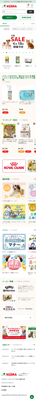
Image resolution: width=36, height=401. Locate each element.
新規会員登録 (26, 17)
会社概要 (3, 390)
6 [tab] (19, 52)
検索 (30, 12)
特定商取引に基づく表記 (8, 386)
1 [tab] (3, 52)
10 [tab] (32, 52)
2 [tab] (6, 52)
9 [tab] (29, 52)
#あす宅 (6, 29)
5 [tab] (16, 52)
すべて (4, 23)
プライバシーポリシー (7, 383)
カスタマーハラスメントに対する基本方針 (13, 379)
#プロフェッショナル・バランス (22, 29)
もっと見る (29, 179)
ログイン (9, 17)
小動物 (32, 23)
